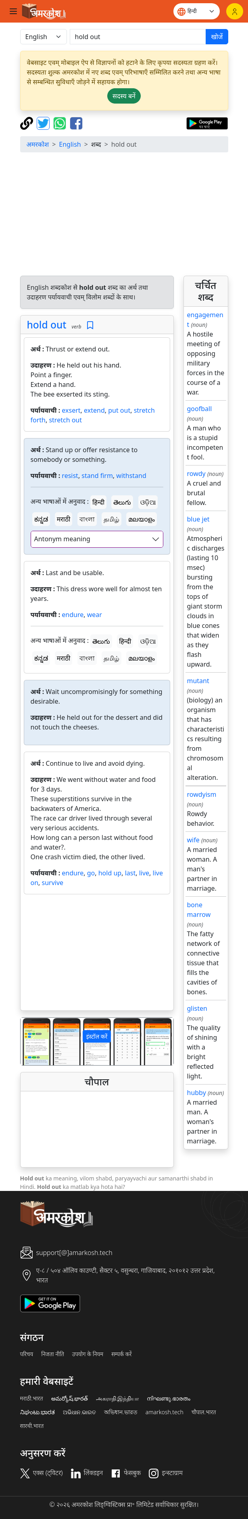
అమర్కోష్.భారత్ (69, 1398)
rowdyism (202, 794)
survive (53, 882)
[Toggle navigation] (13, 11)
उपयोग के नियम (87, 1354)
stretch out (65, 420)
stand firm (97, 475)
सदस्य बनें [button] (124, 95)
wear (94, 614)
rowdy (196, 473)
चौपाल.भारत (204, 1412)
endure (72, 614)
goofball (199, 408)
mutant (198, 680)
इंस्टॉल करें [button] (97, 1036)
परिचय (26, 1354)
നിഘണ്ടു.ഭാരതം (168, 1398)
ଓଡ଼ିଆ (148, 502)
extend (94, 410)
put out (119, 410)
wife (193, 839)
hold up (109, 873)
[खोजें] (138, 36)
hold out (47, 324)
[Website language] (196, 11)
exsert (71, 410)
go (91, 873)
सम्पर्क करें (121, 1354)
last (130, 873)
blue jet (198, 519)
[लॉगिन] (234, 11)
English (70, 144)
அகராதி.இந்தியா (117, 1398)
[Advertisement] (124, 215)
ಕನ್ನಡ (41, 519)
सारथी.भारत (32, 1426)
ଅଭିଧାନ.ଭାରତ (79, 1412)
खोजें (217, 36)
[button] (32, 1042)
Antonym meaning (62, 538)
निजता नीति (52, 1354)
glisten (197, 1008)
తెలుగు (122, 502)
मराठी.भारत (31, 1398)
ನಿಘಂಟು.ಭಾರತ (37, 1412)
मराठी (64, 519)
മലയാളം (141, 519)
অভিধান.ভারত (120, 1412)
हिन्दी (98, 502)
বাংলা (87, 519)
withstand (131, 475)
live (144, 873)
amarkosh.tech (164, 1412)
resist (70, 475)
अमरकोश (38, 144)
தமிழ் (111, 519)
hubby (196, 1092)
